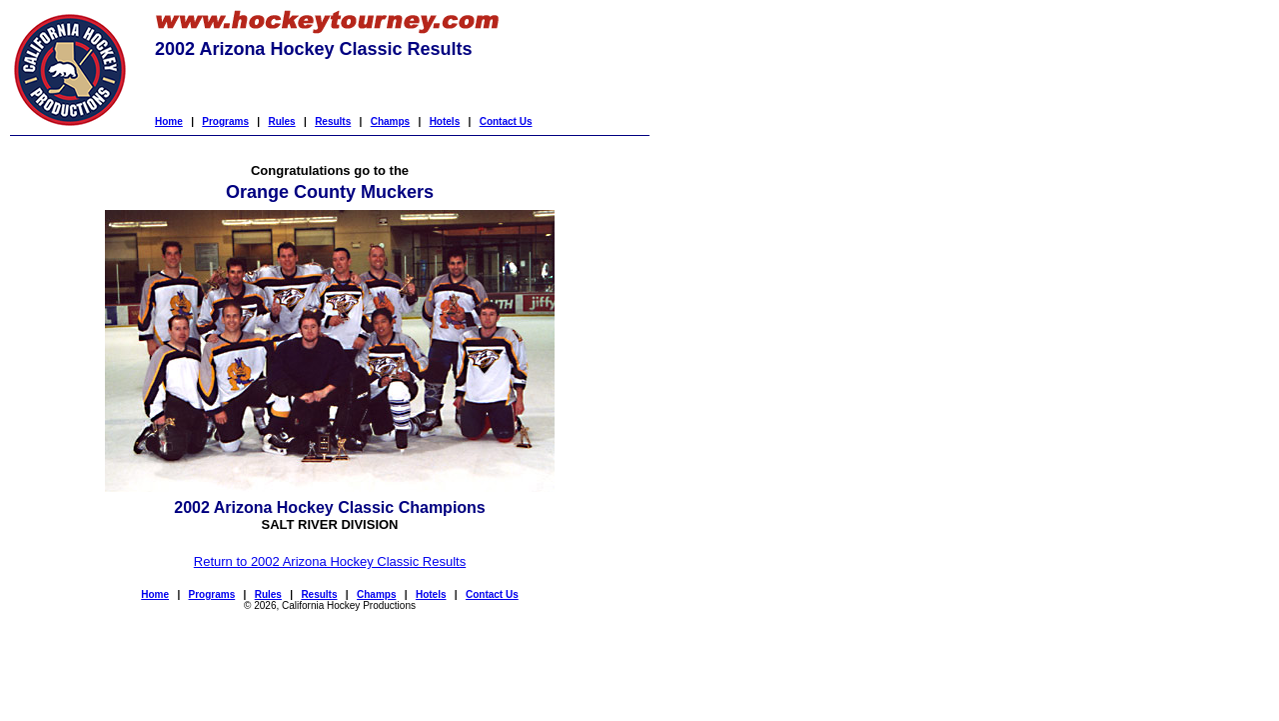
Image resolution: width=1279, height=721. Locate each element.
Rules (281, 121)
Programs (225, 121)
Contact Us (506, 121)
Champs (390, 121)
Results (333, 121)
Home (169, 121)
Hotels (445, 121)
